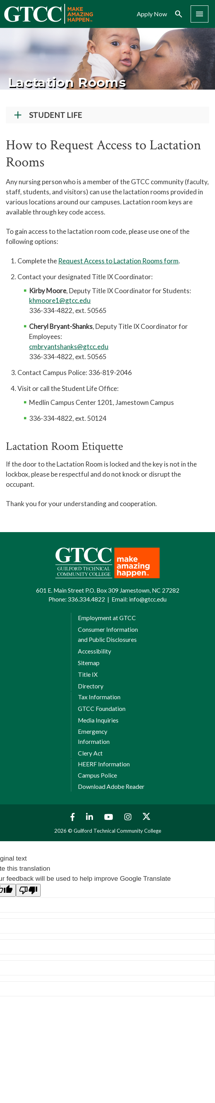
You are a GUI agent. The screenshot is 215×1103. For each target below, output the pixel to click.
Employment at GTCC (107, 617)
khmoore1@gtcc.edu (60, 300)
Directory (90, 686)
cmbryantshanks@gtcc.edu (68, 346)
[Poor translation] (28, 890)
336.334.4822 (86, 599)
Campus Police (97, 775)
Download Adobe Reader (111, 786)
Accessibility (94, 651)
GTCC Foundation (102, 708)
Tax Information (99, 696)
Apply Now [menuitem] (152, 14)
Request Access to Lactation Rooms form (118, 261)
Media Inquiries (98, 720)
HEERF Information (104, 764)
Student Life (55, 115)
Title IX (88, 674)
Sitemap (89, 662)
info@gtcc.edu (148, 599)
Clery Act (90, 753)
